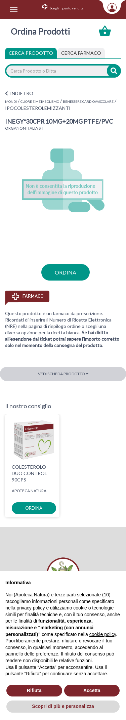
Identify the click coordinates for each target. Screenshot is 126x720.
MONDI (11, 101)
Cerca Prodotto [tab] (31, 53)
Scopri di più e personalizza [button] (63, 706)
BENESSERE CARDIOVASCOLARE (88, 101)
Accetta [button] (91, 690)
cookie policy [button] (102, 634)
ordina (65, 272)
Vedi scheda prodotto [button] (63, 373)
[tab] (81, 53)
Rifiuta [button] (34, 690)
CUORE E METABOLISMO (39, 101)
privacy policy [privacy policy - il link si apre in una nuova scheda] (30, 607)
